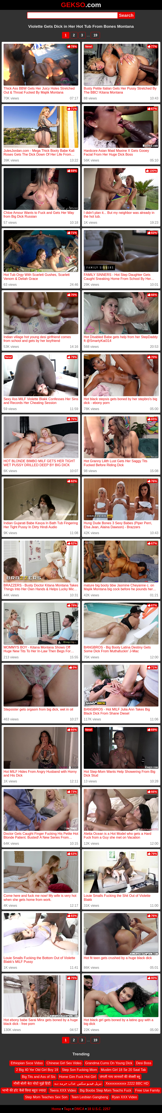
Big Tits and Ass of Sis (38, 1077)
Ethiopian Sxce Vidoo (27, 1063)
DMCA (79, 1109)
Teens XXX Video (63, 1090)
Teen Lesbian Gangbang (89, 1097)
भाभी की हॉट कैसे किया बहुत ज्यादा (24, 1090)
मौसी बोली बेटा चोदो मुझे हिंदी (32, 1083)
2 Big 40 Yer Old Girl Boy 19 (37, 1070)
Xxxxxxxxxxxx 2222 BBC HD (126, 1083)
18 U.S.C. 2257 (98, 1109)
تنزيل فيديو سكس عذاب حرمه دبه (78, 1083)
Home (56, 1109)
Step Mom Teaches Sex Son (46, 1097)
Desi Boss (143, 1063)
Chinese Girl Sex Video (64, 1063)
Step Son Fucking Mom (79, 1070)
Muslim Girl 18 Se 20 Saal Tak (123, 1070)
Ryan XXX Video (124, 1097)
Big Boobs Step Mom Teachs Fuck (105, 1090)
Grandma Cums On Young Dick (108, 1063)
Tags (68, 1109)
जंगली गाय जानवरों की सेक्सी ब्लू (120, 1077)
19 (95, 35)
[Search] (72, 15)
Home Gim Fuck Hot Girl (77, 1077)
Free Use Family (147, 1090)
